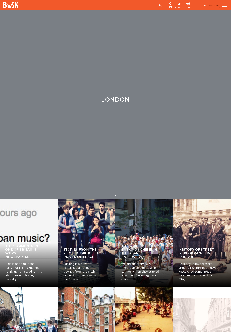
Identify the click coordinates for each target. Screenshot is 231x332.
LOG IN (201, 5)
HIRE (188, 5)
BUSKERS (179, 5)
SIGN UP (214, 5)
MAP (170, 5)
